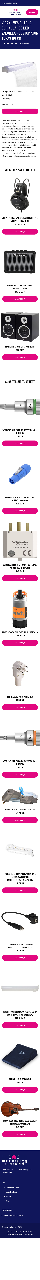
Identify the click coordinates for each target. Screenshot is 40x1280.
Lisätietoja (20, 111)
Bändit (8, 1196)
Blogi (8, 1201)
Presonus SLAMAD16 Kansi (20, 1079)
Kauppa (32, 12)
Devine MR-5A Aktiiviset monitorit (20, 346)
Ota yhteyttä (19, 1231)
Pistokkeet (24, 43)
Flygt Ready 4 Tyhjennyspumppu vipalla (20, 632)
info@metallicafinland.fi (9, 3)
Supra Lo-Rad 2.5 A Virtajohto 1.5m (20, 809)
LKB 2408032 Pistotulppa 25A (20, 696)
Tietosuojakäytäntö (15, 1234)
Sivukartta (29, 1234)
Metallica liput (11, 1192)
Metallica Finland (12, 1188)
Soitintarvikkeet (11, 43)
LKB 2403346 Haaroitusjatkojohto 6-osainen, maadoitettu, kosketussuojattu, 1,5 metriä (20, 877)
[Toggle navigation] (4, 12)
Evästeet (28, 1231)
